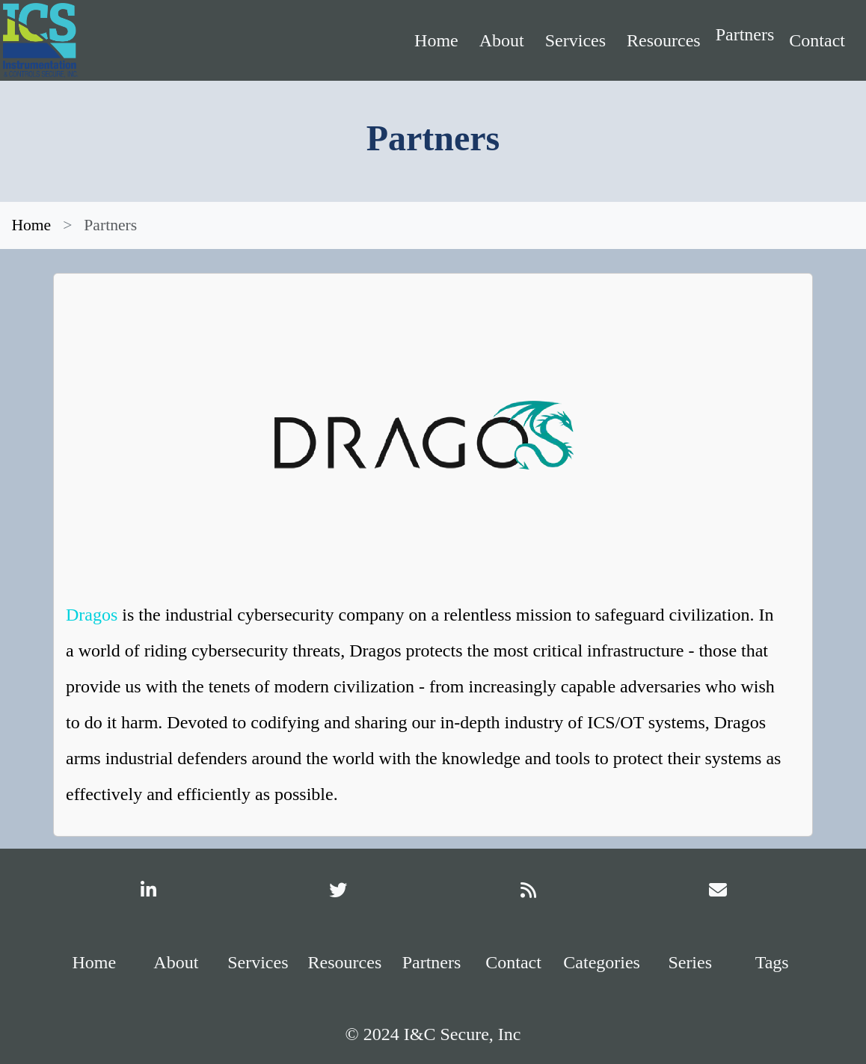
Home (436, 40)
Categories (601, 962)
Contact (817, 40)
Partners (745, 34)
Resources (664, 40)
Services (575, 40)
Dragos (91, 614)
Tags (772, 962)
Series (690, 962)
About (501, 40)
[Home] (146, 40)
